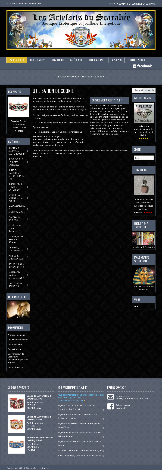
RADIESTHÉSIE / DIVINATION (17, 265)
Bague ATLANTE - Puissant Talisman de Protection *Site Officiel (81, 407)
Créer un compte (97, 60)
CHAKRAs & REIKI (14, 219)
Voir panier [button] (151, 3)
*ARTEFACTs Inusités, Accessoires (16, 275)
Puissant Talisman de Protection (143, 278)
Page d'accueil (16, 60)
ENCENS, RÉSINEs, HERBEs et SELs (17, 239)
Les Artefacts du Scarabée (38, 468)
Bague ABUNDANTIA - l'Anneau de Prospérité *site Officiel (81, 425)
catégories (76, 60)
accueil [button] (112, 3)
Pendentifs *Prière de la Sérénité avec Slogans (81, 450)
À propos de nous (16, 334)
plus (39, 407)
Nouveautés (14, 91)
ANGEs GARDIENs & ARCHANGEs (17, 209)
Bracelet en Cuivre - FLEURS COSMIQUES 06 (40, 439)
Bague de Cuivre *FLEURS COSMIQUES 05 (39, 397)
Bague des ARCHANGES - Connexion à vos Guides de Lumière (81, 416)
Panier (137, 300)
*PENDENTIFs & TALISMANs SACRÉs (16, 162)
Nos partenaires (15, 367)
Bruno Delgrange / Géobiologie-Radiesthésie (81, 455)
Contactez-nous (137, 60)
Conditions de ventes (18, 339)
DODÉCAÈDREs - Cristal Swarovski (16, 228)
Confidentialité (15, 344)
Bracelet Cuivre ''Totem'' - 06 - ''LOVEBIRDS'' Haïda (18, 124)
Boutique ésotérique (69, 76)
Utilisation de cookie (93, 76)
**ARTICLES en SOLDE (15, 285)
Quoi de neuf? (37, 60)
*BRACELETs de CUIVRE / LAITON (16, 187)
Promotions (57, 60)
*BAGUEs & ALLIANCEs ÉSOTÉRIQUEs (17, 151)
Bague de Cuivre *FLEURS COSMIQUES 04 (39, 418)
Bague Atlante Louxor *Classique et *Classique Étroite (81, 443)
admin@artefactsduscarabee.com (132, 398)
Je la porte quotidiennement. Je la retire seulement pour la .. (143, 130)
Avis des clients (142, 98)
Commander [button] (136, 3)
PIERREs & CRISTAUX (16, 257)
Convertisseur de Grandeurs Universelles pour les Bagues (18, 358)
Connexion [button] (123, 3)
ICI (84, 400)
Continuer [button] (37, 156)
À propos (118, 60)
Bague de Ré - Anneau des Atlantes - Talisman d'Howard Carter (81, 434)
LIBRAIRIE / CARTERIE (16, 249)
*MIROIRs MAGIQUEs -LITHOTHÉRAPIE (17, 174)
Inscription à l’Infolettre (143, 240)
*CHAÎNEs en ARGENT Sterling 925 (16, 198)
